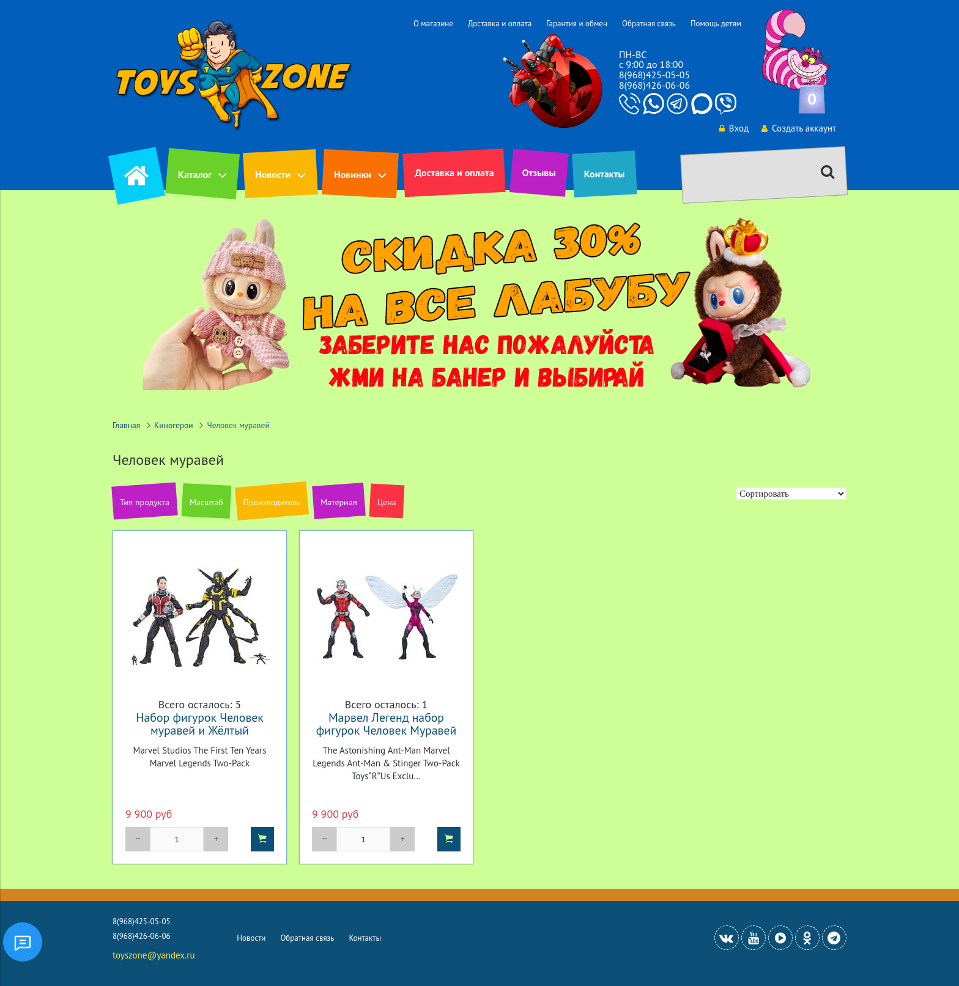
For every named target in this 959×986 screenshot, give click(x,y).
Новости (273, 174)
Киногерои (173, 425)
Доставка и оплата (499, 23)
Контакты (604, 174)
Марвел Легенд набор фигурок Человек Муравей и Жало (386, 730)
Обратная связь (649, 23)
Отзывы (539, 172)
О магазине (433, 23)
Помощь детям (716, 23)
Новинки (352, 174)
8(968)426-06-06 (654, 85)
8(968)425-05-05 (654, 75)
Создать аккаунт (798, 128)
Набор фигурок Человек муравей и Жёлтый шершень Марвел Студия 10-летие (200, 736)
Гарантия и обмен (576, 23)
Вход (734, 128)
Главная (126, 425)
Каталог (195, 174)
